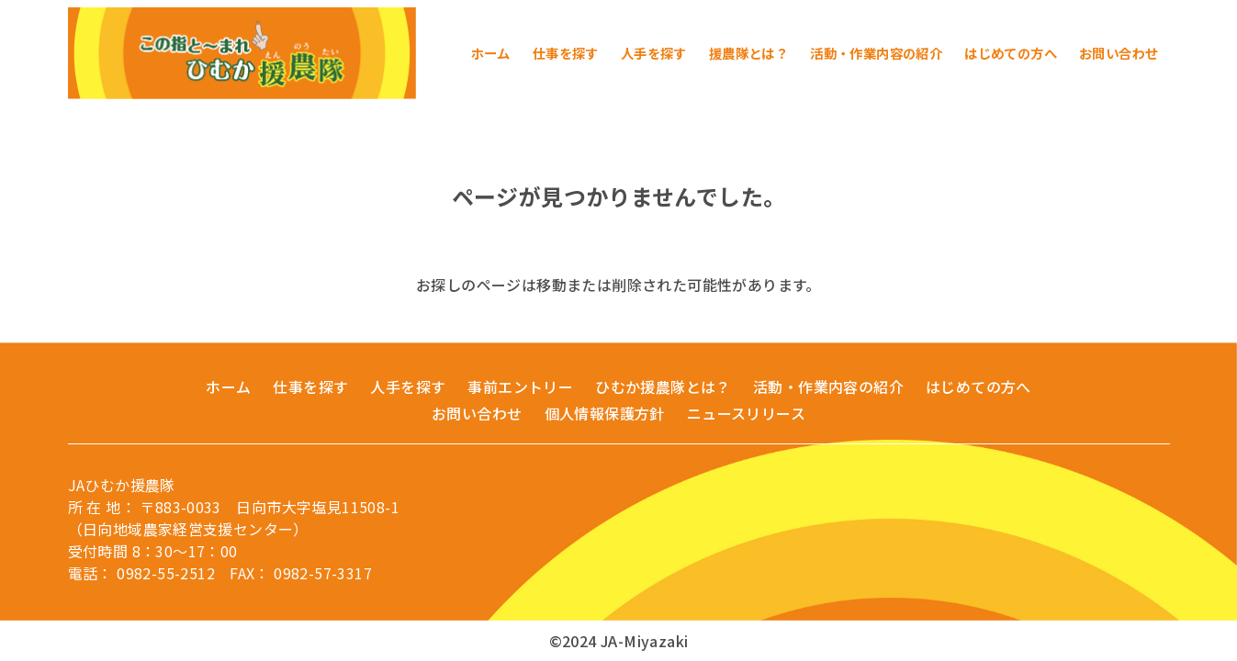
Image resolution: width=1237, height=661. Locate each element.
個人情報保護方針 (605, 413)
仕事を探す (310, 386)
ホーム (228, 386)
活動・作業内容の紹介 (828, 386)
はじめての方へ (978, 386)
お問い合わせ (477, 413)
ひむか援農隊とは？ (663, 386)
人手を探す (407, 386)
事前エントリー (520, 386)
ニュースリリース (746, 413)
